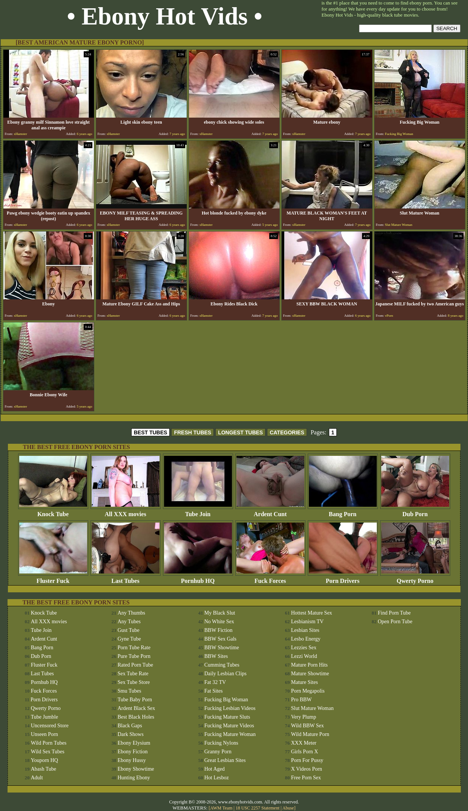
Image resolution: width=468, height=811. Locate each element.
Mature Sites (304, 682)
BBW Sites (216, 656)
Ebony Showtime (136, 769)
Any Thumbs (131, 613)
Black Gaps (130, 725)
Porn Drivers (343, 578)
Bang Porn (343, 511)
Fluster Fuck (53, 578)
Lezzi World (304, 656)
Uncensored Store (50, 725)
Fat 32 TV (215, 682)
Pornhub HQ (198, 578)
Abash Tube (43, 769)
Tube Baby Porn (135, 699)
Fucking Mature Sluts (227, 717)
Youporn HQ (44, 760)
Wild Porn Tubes (48, 743)
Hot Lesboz (216, 777)
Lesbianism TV (307, 621)
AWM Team (221, 808)
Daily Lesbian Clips (225, 673)
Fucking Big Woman (226, 699)
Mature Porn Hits (309, 665)
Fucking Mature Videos (229, 725)
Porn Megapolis (308, 691)
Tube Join (198, 511)
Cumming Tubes (221, 665)
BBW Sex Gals (220, 639)
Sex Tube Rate (133, 673)
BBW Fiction (218, 630)
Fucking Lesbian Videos (230, 708)
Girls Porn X (304, 751)
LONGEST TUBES (240, 432)
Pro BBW (301, 699)
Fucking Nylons (221, 743)
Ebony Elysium (134, 743)
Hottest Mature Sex (311, 613)
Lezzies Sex (303, 647)
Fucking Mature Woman (230, 734)
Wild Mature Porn (310, 734)
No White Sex (219, 621)
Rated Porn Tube (135, 665)
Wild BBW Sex (307, 725)
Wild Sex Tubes (47, 751)
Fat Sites (213, 691)
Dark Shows (131, 734)
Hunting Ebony (134, 777)
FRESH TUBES (192, 432)
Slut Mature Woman (312, 708)
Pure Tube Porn (134, 656)
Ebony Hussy (132, 760)
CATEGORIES (287, 432)
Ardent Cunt (270, 511)
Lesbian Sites (305, 630)
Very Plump (303, 717)
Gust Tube (129, 630)
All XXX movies (126, 511)
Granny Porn (218, 751)
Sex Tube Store (134, 682)
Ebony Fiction (133, 751)
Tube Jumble (44, 717)
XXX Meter (303, 743)
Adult (37, 777)
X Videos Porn (306, 769)
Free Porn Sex (306, 777)
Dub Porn (415, 511)
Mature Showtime (310, 673)
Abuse (288, 808)
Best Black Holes (136, 717)
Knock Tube (53, 511)
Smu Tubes (129, 691)
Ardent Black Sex (136, 708)
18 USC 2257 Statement (257, 808)
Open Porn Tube (395, 621)
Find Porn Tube (394, 613)
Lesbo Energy (306, 639)
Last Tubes (126, 578)
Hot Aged (214, 769)
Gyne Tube (129, 639)
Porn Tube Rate (134, 647)
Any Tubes (129, 621)
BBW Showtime (221, 647)
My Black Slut (219, 613)
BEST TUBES (150, 432)
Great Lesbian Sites (225, 760)
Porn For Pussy (307, 760)
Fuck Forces (270, 578)
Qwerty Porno (415, 578)
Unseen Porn (44, 734)
